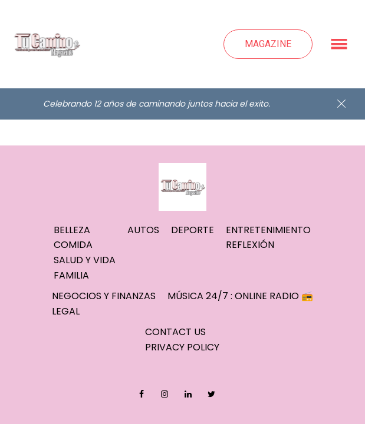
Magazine (268, 43)
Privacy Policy (182, 347)
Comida (73, 244)
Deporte (192, 230)
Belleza (72, 230)
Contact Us (175, 332)
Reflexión (250, 244)
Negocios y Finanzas (104, 296)
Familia (71, 275)
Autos (143, 230)
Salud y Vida (85, 260)
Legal (66, 311)
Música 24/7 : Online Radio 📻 (240, 296)
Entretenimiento (268, 230)
